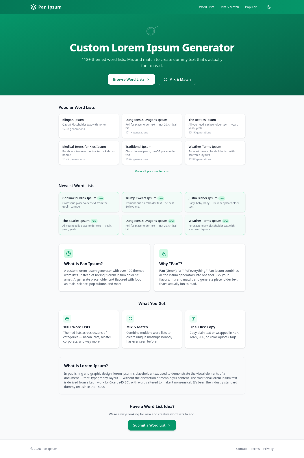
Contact (241, 449)
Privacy (268, 449)
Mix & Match (230, 7)
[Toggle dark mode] (269, 7)
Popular (251, 7)
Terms (255, 449)
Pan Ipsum (46, 7)
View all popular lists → (152, 171)
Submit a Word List (152, 425)
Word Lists (206, 7)
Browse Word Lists (131, 79)
